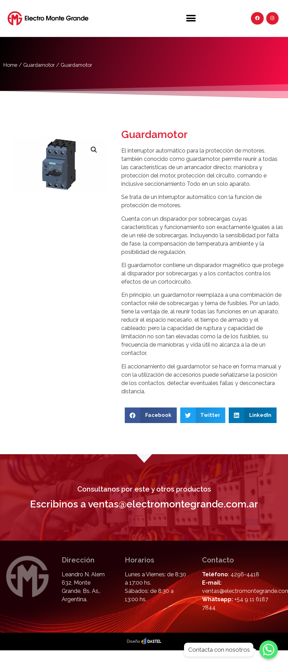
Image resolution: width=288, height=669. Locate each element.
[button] (191, 18)
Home (10, 65)
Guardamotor (39, 65)
